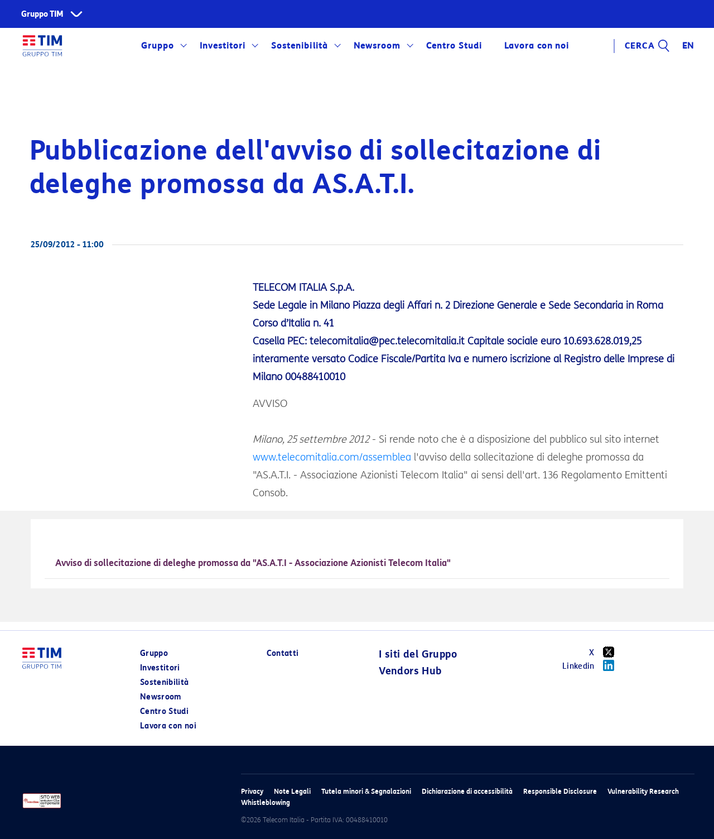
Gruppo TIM (42, 14)
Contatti (283, 653)
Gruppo (157, 46)
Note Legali (292, 791)
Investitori (222, 46)
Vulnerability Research (643, 791)
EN (688, 46)
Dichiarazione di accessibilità (467, 791)
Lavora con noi (536, 46)
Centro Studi (454, 46)
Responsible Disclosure (560, 791)
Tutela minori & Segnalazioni (366, 791)
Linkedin (592, 665)
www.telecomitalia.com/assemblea (332, 457)
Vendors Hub (410, 671)
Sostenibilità (299, 46)
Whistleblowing (265, 802)
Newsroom (377, 46)
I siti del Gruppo (418, 654)
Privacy (252, 791)
